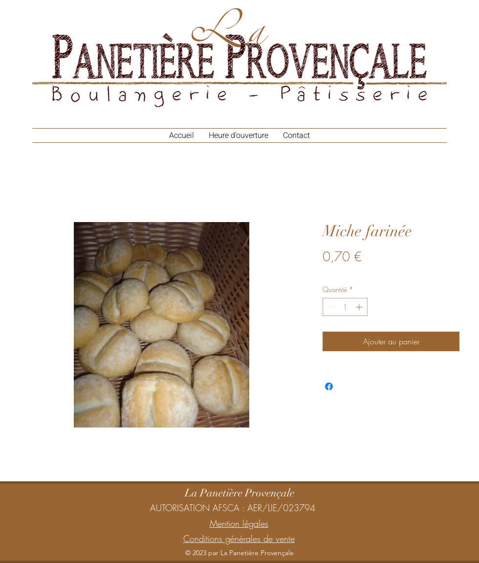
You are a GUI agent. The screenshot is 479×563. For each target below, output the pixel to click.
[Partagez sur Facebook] (329, 386)
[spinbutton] (345, 306)
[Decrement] (330, 306)
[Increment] (360, 306)
